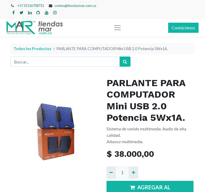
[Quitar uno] (111, 172)
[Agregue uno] (133, 172)
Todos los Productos (32, 48)
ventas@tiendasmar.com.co (75, 5)
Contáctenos (183, 27)
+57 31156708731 (30, 5)
